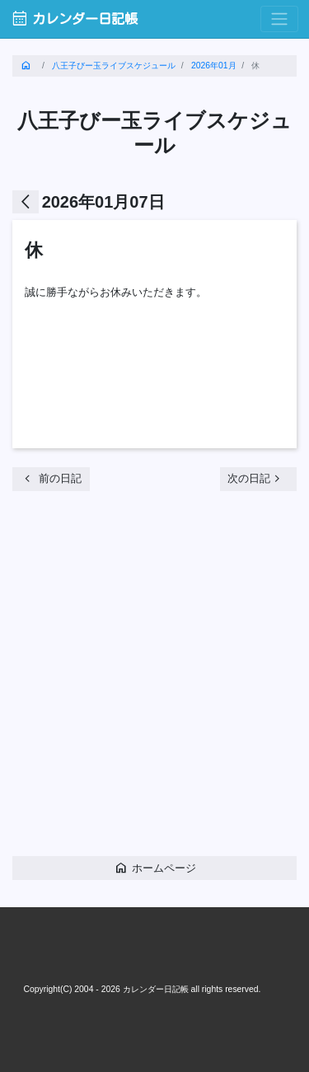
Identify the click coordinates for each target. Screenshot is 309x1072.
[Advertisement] (154, 680)
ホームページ (155, 867)
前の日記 (51, 478)
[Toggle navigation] (279, 19)
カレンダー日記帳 (74, 18)
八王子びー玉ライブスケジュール (114, 65)
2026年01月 (213, 65)
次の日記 (255, 478)
